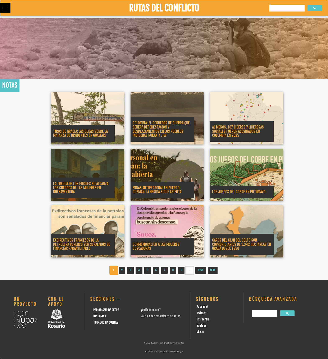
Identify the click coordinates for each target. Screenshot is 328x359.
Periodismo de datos (106, 310)
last (212, 270)
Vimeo (200, 332)
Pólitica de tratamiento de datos (160, 316)
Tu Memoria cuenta (105, 322)
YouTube (201, 325)
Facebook (202, 307)
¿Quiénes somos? (151, 310)
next (200, 270)
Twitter (201, 313)
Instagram (203, 319)
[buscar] (286, 8)
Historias (99, 316)
